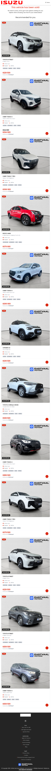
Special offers (26, 731)
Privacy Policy (26, 753)
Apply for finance (26, 738)
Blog (26, 747)
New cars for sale (26, 727)
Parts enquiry (26, 740)
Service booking (26, 742)
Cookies (26, 755)
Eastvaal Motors (29, 768)
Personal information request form (26, 757)
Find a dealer (26, 744)
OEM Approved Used (26, 729)
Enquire (5, 65)
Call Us (11, 65)
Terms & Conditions (26, 759)
